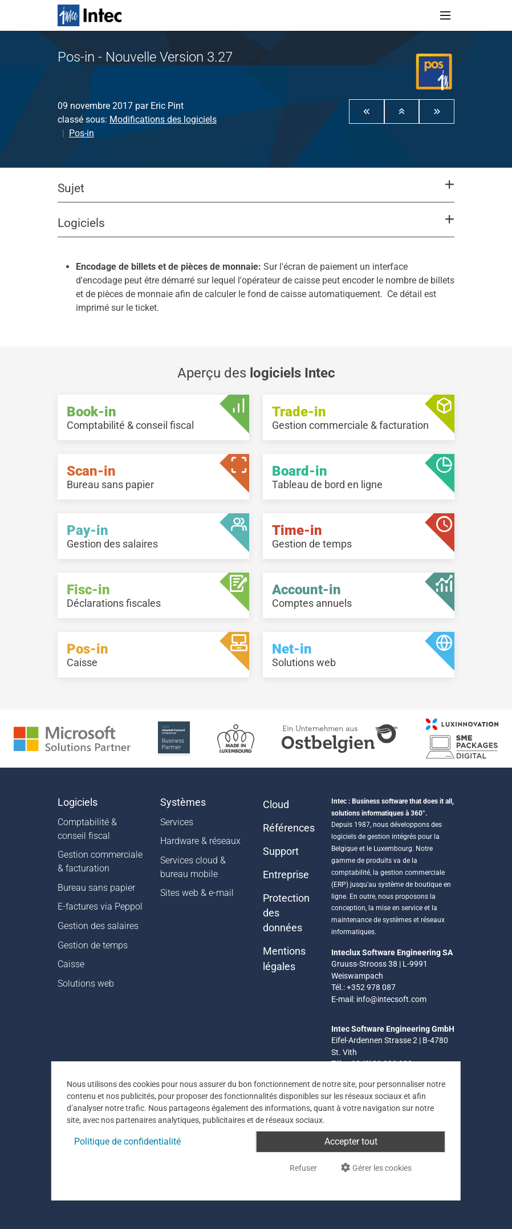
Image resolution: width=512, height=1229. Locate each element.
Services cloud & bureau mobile (193, 867)
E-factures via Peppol (100, 906)
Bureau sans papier (96, 887)
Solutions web (86, 983)
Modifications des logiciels (163, 119)
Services (176, 822)
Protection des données (286, 913)
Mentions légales (284, 959)
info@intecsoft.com (391, 999)
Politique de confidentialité (127, 1141)
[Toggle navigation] (445, 15)
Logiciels (77, 802)
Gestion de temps (93, 945)
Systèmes (183, 802)
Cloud (276, 804)
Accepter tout (350, 1141)
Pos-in (81, 133)
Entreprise (286, 875)
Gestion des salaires (98, 925)
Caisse (71, 964)
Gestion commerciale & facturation (100, 861)
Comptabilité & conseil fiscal (87, 829)
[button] (366, 111)
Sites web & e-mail (197, 892)
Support (281, 851)
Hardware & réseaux (200, 840)
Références (289, 828)
